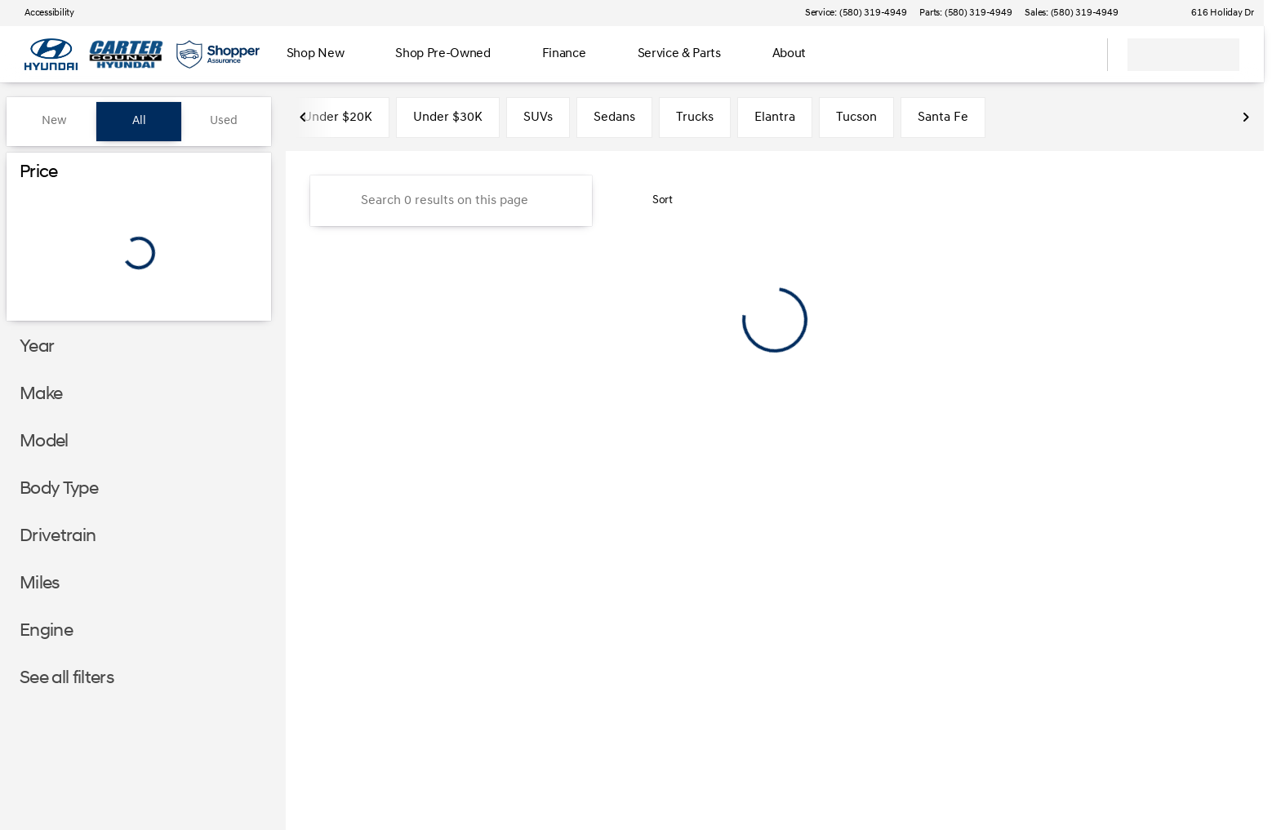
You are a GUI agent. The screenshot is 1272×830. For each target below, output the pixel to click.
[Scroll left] (304, 121)
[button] (1154, 13)
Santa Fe (943, 121)
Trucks (695, 121)
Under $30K (448, 121)
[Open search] (1074, 55)
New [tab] (54, 121)
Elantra (774, 121)
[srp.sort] (653, 205)
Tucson (856, 121)
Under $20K (337, 121)
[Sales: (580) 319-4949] (1071, 13)
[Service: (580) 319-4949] (856, 13)
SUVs (538, 121)
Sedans (614, 121)
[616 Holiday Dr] (1215, 13)
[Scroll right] (1246, 121)
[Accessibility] (42, 13)
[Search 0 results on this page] (451, 204)
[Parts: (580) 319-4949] (965, 13)
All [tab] (139, 121)
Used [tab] (224, 121)
